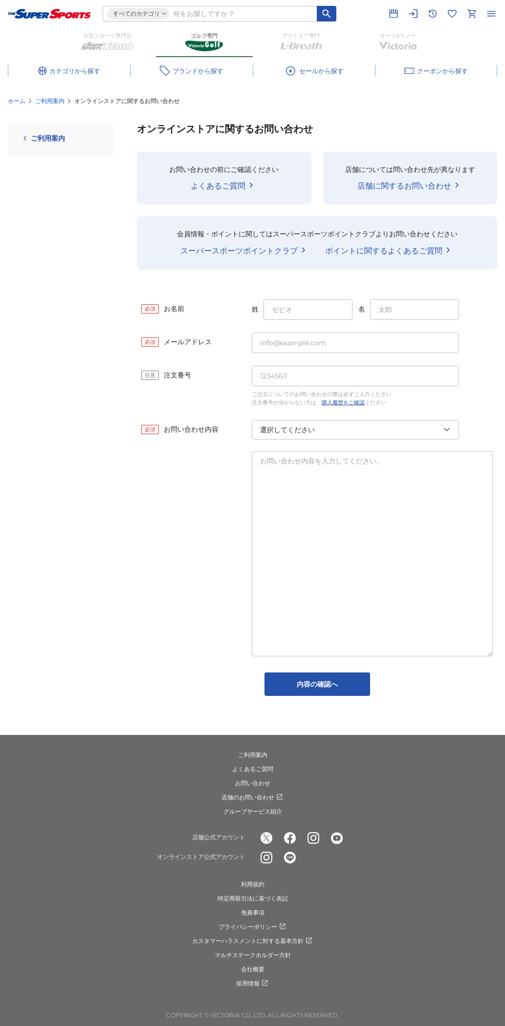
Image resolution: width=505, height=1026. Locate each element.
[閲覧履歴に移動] (433, 13)
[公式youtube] (337, 838)
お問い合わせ (252, 783)
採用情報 (252, 983)
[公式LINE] (290, 857)
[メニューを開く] (491, 13)
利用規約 (252, 884)
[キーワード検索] (326, 13)
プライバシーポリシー (253, 927)
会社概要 (252, 969)
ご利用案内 (50, 101)
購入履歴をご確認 (343, 402)
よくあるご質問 (224, 185)
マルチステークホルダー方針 (253, 955)
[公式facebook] (290, 838)
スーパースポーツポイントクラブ (244, 250)
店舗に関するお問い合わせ (410, 185)
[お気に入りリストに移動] (452, 14)
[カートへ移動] (472, 14)
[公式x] (266, 838)
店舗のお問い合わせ (252, 797)
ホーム (16, 101)
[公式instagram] (313, 838)
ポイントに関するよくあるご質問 (389, 250)
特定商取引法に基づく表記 (253, 898)
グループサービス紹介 (252, 811)
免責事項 (252, 912)
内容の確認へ (317, 684)
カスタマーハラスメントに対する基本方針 (252, 941)
